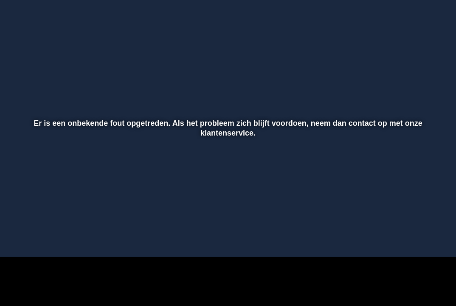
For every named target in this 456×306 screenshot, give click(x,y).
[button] (17, 238)
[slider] (227, 220)
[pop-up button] (420, 238)
